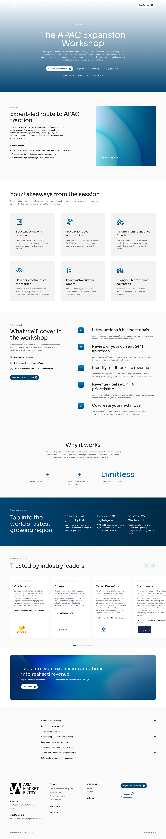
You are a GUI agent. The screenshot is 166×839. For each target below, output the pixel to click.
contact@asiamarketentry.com (23, 805)
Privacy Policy (150, 832)
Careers (90, 788)
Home (78, 24)
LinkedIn (13, 808)
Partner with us (93, 791)
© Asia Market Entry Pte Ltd (21, 832)
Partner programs (57, 796)
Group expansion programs (61, 788)
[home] (18, 5)
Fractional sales (56, 800)
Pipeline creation (57, 792)
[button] (46, 5)
